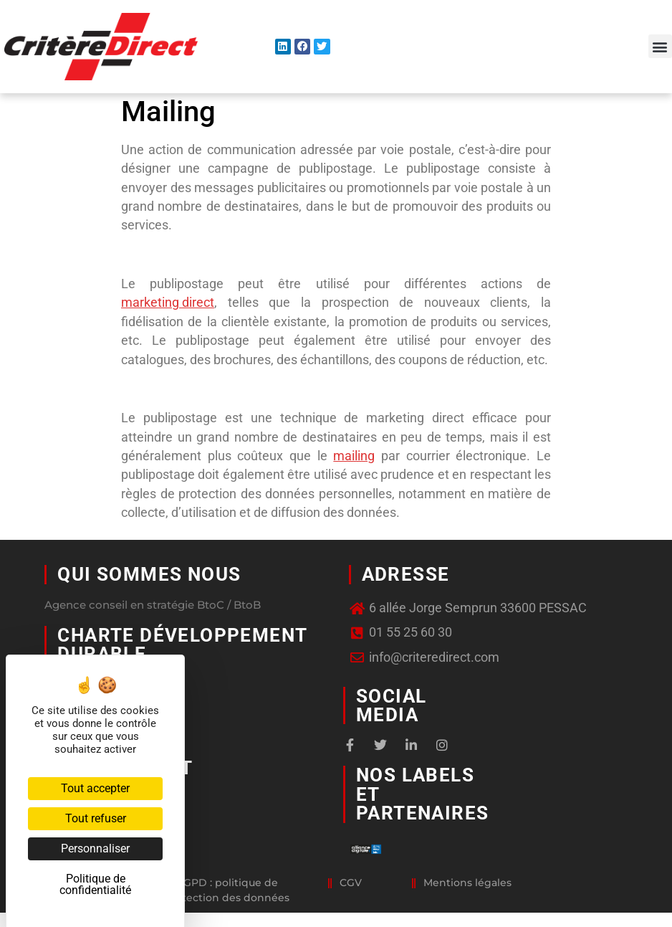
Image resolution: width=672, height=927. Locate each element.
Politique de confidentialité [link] (95, 884)
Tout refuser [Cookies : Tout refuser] (95, 818)
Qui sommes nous (149, 574)
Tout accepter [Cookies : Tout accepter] (95, 788)
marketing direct (167, 302)
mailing (354, 456)
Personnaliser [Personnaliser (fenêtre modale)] (95, 848)
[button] (660, 46)
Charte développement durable (182, 644)
